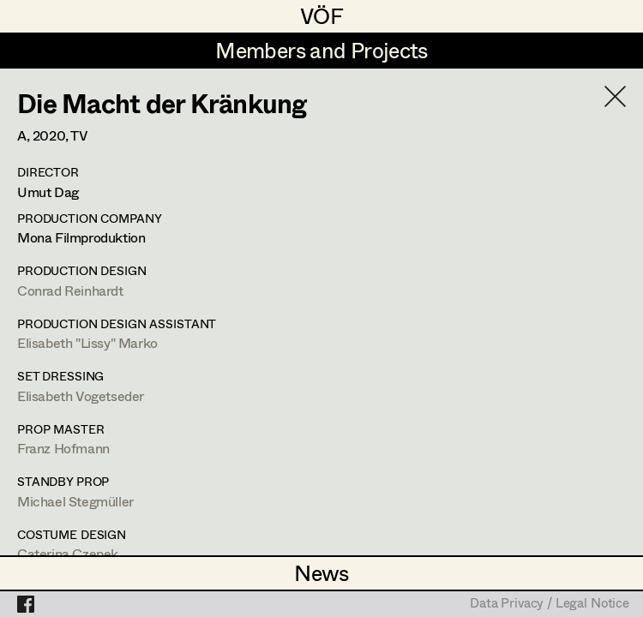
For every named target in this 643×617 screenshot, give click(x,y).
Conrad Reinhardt (70, 290)
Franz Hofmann (63, 447)
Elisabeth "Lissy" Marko (87, 342)
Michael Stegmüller (75, 501)
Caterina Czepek (67, 553)
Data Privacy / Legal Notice (549, 604)
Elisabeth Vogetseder (80, 395)
